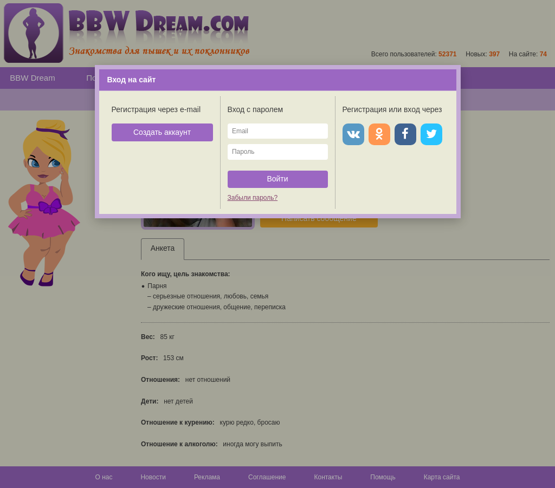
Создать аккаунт (162, 132)
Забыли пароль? (253, 197)
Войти (277, 178)
